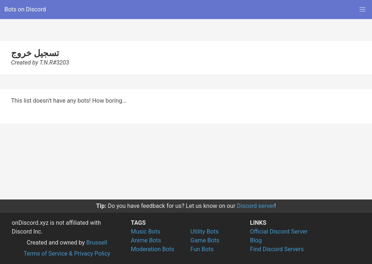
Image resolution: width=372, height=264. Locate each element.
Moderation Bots (152, 249)
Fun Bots (202, 249)
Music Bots (145, 231)
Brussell (96, 242)
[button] (362, 9)
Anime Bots (146, 240)
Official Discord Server (279, 231)
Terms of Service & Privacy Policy (67, 253)
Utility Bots (205, 231)
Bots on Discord (25, 9)
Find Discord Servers (277, 249)
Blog (256, 240)
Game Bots (205, 240)
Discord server (255, 205)
